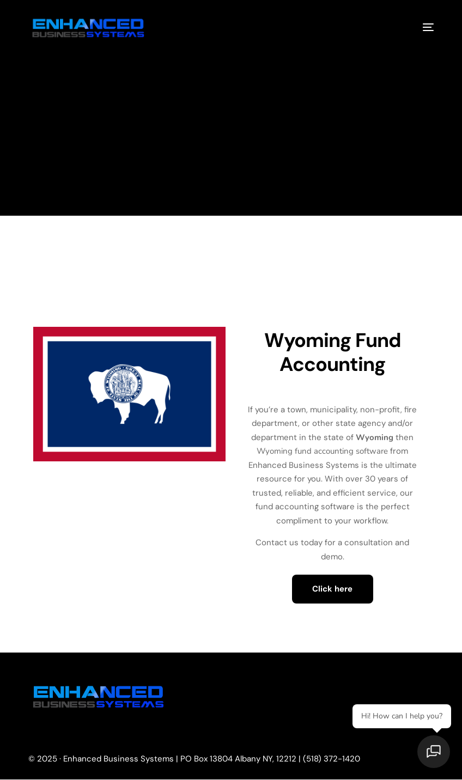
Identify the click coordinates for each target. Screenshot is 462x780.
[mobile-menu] (420, 27)
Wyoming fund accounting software (322, 451)
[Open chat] (434, 752)
